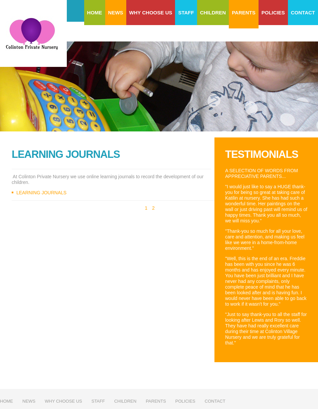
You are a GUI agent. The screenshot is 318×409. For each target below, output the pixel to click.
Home (94, 12)
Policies (273, 12)
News (115, 12)
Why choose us (150, 12)
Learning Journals (41, 192)
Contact (303, 12)
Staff (186, 12)
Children (213, 12)
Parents (244, 12)
